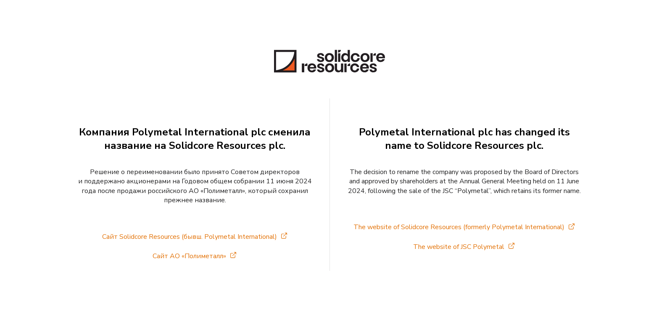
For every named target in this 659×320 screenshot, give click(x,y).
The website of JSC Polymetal (458, 246)
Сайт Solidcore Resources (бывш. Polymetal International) (189, 236)
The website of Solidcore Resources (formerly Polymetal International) (458, 227)
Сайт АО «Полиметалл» (189, 256)
